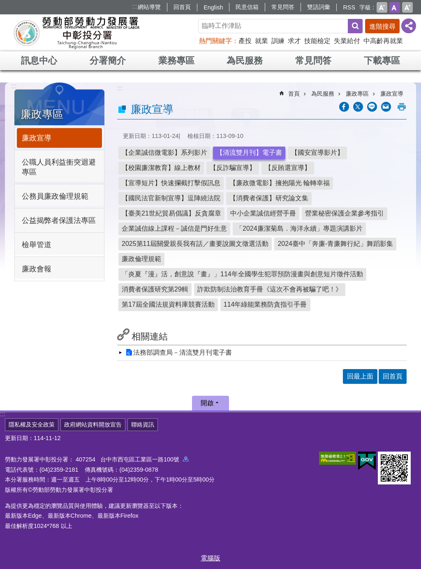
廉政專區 (42, 114)
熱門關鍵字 (215, 40)
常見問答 (282, 7)
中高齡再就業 (383, 40)
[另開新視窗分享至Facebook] (344, 107)
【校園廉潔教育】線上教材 (161, 167)
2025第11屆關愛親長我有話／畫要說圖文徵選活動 (195, 243)
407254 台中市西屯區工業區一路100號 (132, 459)
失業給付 (347, 40)
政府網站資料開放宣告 (93, 424)
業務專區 (176, 60)
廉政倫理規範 (141, 258)
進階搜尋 (382, 26)
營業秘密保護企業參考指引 (344, 213)
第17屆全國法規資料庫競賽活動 (168, 304)
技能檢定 (317, 40)
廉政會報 (36, 269)
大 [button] (407, 7)
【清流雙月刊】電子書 (249, 152)
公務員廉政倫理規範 (55, 196)
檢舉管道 (36, 245)
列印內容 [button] (402, 107)
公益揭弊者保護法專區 (59, 220)
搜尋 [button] (355, 26)
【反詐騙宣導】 (233, 167)
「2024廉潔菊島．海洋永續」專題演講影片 (299, 228)
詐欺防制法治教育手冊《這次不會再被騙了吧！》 (269, 289)
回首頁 (182, 7)
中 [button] (394, 7)
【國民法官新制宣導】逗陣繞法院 (171, 198)
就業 (261, 40)
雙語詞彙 (318, 7)
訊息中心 (39, 60)
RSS (349, 7)
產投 (245, 40)
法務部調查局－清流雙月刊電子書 (182, 352)
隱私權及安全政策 (32, 424)
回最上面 (360, 376)
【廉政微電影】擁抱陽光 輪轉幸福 (279, 182)
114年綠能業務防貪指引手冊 (265, 304)
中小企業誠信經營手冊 (263, 213)
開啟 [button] (207, 402)
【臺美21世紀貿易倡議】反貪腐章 (171, 213)
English (213, 7)
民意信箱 (247, 7)
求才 (294, 40)
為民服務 (245, 60)
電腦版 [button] (210, 558)
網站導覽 (149, 7)
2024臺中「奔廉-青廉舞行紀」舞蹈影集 (335, 243)
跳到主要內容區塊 (4, 4)
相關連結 (150, 336)
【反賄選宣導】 (288, 167)
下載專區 (382, 60)
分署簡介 (108, 60)
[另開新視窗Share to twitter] (358, 107)
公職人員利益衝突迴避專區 (59, 167)
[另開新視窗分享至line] (372, 107)
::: (134, 6)
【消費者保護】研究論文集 (268, 198)
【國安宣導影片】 (317, 152)
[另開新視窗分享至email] (386, 107)
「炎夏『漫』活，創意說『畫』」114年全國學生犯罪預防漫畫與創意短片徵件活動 (242, 274)
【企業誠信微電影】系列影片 (164, 152)
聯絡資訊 (142, 424)
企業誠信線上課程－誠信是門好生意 (174, 228)
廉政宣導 (36, 138)
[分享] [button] (408, 25)
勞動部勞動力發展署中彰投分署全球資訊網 (76, 32)
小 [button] (382, 7)
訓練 (278, 40)
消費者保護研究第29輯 (155, 289)
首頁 (294, 93)
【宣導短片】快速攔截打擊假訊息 (171, 182)
